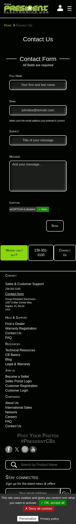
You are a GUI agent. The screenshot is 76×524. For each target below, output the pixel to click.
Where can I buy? (14, 253)
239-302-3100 (40, 253)
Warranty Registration (20, 328)
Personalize (27, 518)
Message (14, 156)
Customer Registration (21, 386)
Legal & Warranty (17, 364)
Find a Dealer (15, 324)
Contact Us (65, 253)
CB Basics (12, 355)
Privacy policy (49, 518)
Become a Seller (17, 376)
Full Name (15, 76)
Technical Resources (20, 350)
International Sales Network (18, 410)
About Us (12, 403)
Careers (11, 417)
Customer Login (16, 390)
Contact (11, 275)
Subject (14, 131)
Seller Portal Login (18, 381)
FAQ (8, 337)
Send (54, 225)
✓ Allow (43, 209)
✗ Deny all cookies (38, 508)
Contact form (14, 294)
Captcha (14, 202)
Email (12, 101)
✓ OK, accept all (52, 502)
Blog (8, 359)
